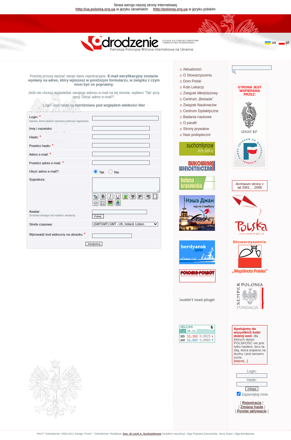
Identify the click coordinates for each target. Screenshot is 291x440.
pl (285, 42)
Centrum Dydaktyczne (200, 111)
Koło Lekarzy (193, 87)
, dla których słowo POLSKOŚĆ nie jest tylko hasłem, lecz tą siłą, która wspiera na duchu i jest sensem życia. (250, 345)
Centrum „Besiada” (198, 99)
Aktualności (192, 69)
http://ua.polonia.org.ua (95, 9)
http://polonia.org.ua (170, 9)
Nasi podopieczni (196, 135)
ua (271, 42)
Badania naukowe (197, 117)
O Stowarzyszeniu (197, 75)
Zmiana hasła (251, 407)
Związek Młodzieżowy (200, 93)
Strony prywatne (196, 129)
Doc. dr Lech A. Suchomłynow (142, 433)
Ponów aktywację (252, 411)
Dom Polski (192, 81)
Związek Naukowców (199, 105)
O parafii (189, 123)
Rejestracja (251, 403)
